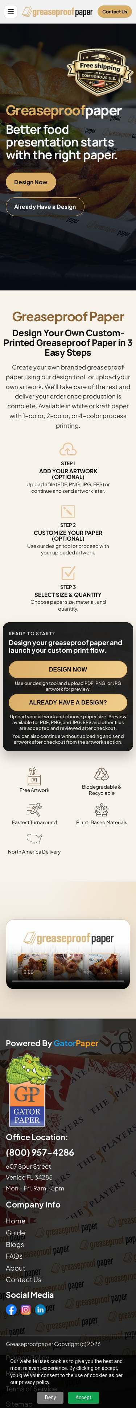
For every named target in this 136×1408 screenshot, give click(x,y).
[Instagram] (25, 1309)
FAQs (14, 1256)
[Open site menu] (10, 11)
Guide (15, 1233)
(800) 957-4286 (40, 1152)
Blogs (15, 1244)
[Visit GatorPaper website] (68, 1090)
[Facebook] (11, 1309)
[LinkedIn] (40, 1309)
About (15, 1268)
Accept (83, 1397)
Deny (50, 1397)
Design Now (31, 181)
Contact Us (114, 12)
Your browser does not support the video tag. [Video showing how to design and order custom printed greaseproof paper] (68, 954)
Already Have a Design (45, 206)
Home (15, 1221)
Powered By (52, 1043)
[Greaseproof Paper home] (57, 11)
